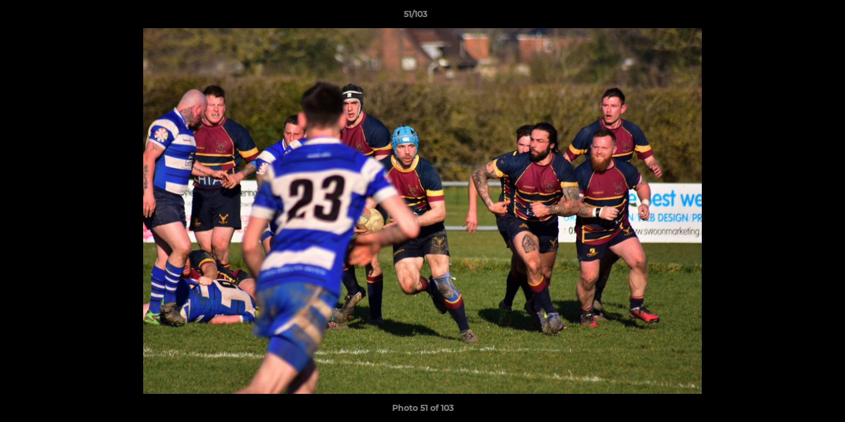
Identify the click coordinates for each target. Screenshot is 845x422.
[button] (796, 17)
